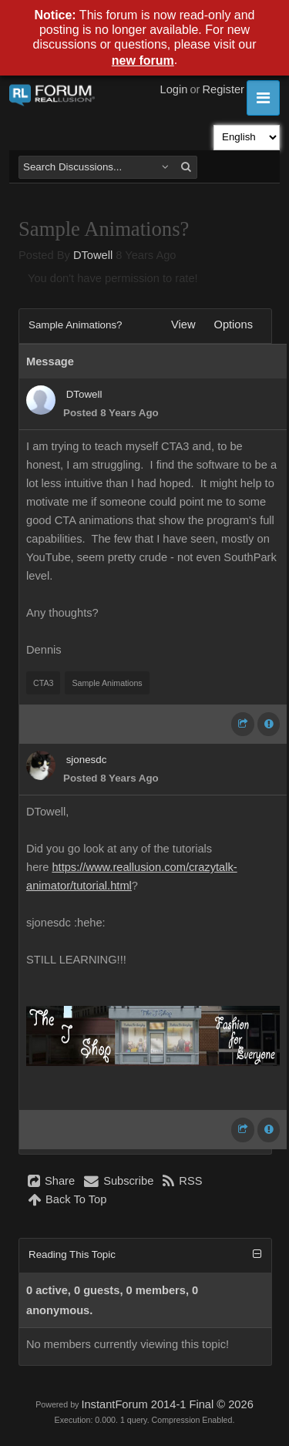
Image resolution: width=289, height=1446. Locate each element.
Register (223, 89)
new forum (143, 60)
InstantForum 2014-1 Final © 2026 (167, 1404)
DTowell (93, 255)
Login (174, 89)
